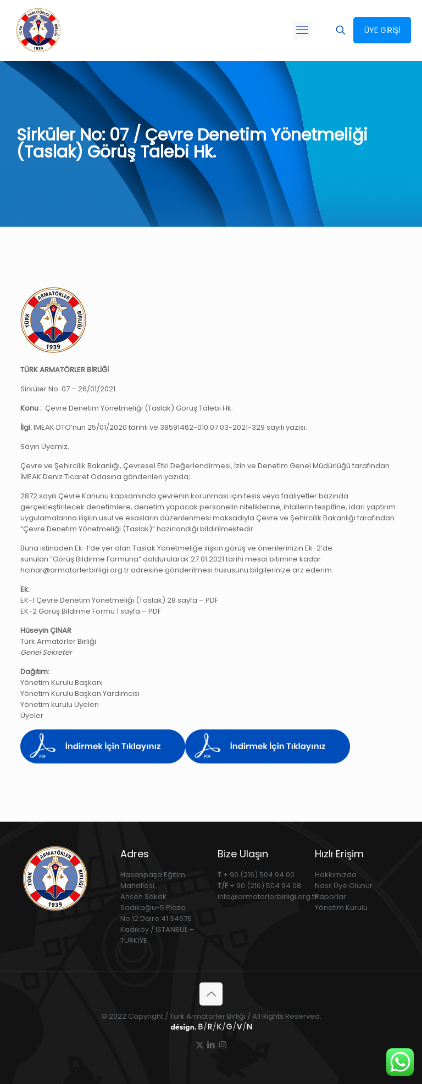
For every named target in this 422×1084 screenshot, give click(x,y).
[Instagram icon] (223, 1045)
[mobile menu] (302, 30)
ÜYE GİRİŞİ (382, 30)
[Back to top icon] (211, 994)
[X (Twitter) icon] (200, 1045)
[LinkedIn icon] (211, 1045)
